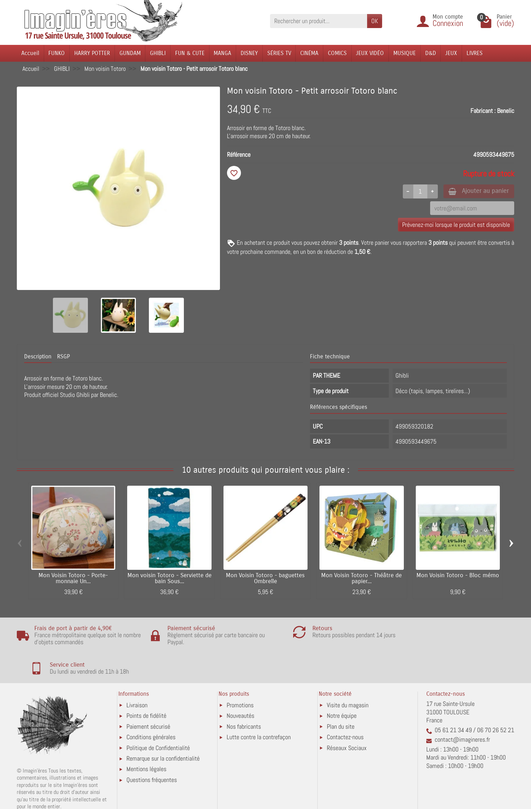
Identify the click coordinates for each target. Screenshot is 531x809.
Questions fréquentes (151, 751)
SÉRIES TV (279, 53)
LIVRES (475, 53)
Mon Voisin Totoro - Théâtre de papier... (361, 578)
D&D (430, 53)
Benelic (505, 111)
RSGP (63, 356)
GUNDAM (130, 53)
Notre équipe (342, 686)
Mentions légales (146, 740)
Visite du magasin (347, 676)
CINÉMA (309, 53)
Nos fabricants (244, 697)
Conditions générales (150, 708)
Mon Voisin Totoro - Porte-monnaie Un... (73, 578)
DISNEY (249, 53)
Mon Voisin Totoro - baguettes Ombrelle (265, 578)
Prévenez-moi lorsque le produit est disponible (456, 225)
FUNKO (56, 53)
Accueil (30, 53)
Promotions (240, 676)
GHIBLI (158, 53)
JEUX (451, 53)
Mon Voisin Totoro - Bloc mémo (457, 575)
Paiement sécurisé (148, 697)
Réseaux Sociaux (347, 719)
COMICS (337, 53)
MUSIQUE (404, 53)
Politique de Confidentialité (158, 719)
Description (37, 356)
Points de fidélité (146, 686)
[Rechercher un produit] (318, 21)
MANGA (222, 53)
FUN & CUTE (190, 53)
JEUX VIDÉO (370, 53)
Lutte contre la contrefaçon (259, 708)
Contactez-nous (345, 708)
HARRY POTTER (92, 53)
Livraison (136, 676)
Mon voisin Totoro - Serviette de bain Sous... (169, 578)
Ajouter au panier (477, 191)
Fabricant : (483, 111)
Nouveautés (240, 686)
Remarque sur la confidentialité (163, 729)
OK (374, 21)
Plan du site (340, 697)
